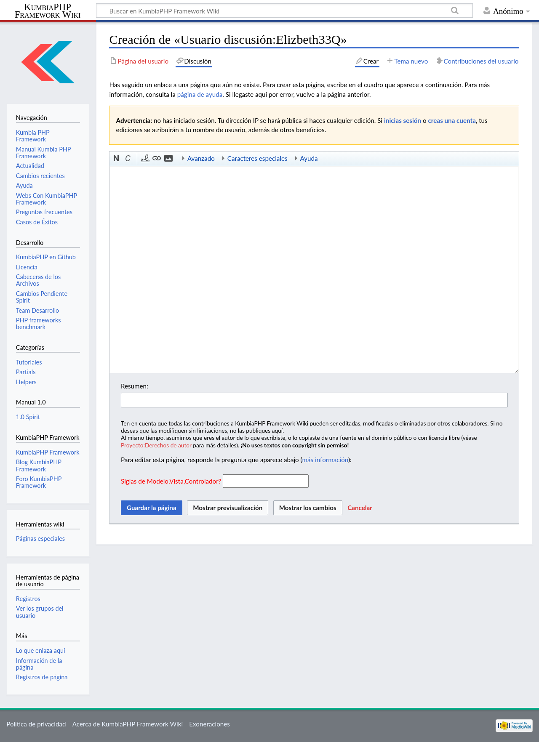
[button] (117, 159)
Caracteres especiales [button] (257, 158)
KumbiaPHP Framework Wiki (48, 11)
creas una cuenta (452, 120)
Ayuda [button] (309, 158)
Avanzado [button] (201, 158)
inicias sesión (402, 120)
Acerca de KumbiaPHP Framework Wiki (127, 724)
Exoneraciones (209, 724)
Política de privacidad (36, 724)
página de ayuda (200, 94)
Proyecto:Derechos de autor (156, 445)
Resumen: (134, 386)
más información (325, 459)
